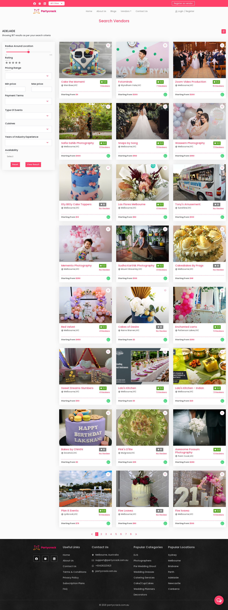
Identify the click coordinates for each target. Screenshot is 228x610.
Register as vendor (183, 3)
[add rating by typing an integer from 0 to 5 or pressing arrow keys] (13, 62)
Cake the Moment (73, 82)
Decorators (140, 594)
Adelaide (173, 577)
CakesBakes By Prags (189, 265)
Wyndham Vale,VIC (129, 85)
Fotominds (125, 82)
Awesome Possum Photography (187, 450)
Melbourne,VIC (184, 85)
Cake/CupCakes (144, 583)
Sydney (172, 555)
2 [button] (101, 534)
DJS (136, 555)
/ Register (189, 11)
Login (179, 11)
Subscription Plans (74, 583)
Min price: (10, 84)
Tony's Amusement (188, 204)
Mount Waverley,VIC (130, 269)
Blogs (113, 11)
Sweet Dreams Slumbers (77, 388)
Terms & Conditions (74, 572)
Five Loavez (125, 510)
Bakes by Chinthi (72, 449)
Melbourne (174, 560)
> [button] (136, 534)
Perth (171, 572)
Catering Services (144, 577)
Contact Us (142, 11)
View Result (33, 164)
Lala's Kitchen (127, 388)
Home (89, 11)
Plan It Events (70, 510)
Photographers (142, 560)
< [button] (92, 534)
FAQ (65, 589)
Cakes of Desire (128, 327)
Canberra (173, 589)
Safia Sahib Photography (77, 143)
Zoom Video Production (190, 82)
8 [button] (131, 534)
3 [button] (106, 534)
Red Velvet (68, 327)
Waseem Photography (190, 143)
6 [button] (121, 534)
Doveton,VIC (69, 452)
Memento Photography (76, 265)
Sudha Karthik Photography (136, 265)
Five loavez (182, 510)
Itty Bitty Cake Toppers (76, 204)
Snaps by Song (128, 143)
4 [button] (111, 534)
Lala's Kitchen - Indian (189, 388)
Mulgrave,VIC (126, 452)
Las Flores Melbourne (131, 204)
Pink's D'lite (125, 449)
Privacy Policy (71, 577)
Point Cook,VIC (184, 456)
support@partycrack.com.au (111, 560)
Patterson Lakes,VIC (187, 330)
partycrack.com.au (106, 571)
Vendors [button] (125, 11)
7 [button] (126, 534)
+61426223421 (103, 565)
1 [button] (96, 534)
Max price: (37, 84)
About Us (101, 11)
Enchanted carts (186, 327)
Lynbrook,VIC (69, 514)
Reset (15, 164)
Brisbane (173, 566)
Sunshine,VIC (183, 207)
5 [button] (116, 534)
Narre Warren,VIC (128, 330)
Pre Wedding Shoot (145, 566)
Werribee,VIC (69, 85)
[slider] (28, 52)
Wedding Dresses (144, 572)
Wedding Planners (144, 589)
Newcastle (174, 583)
